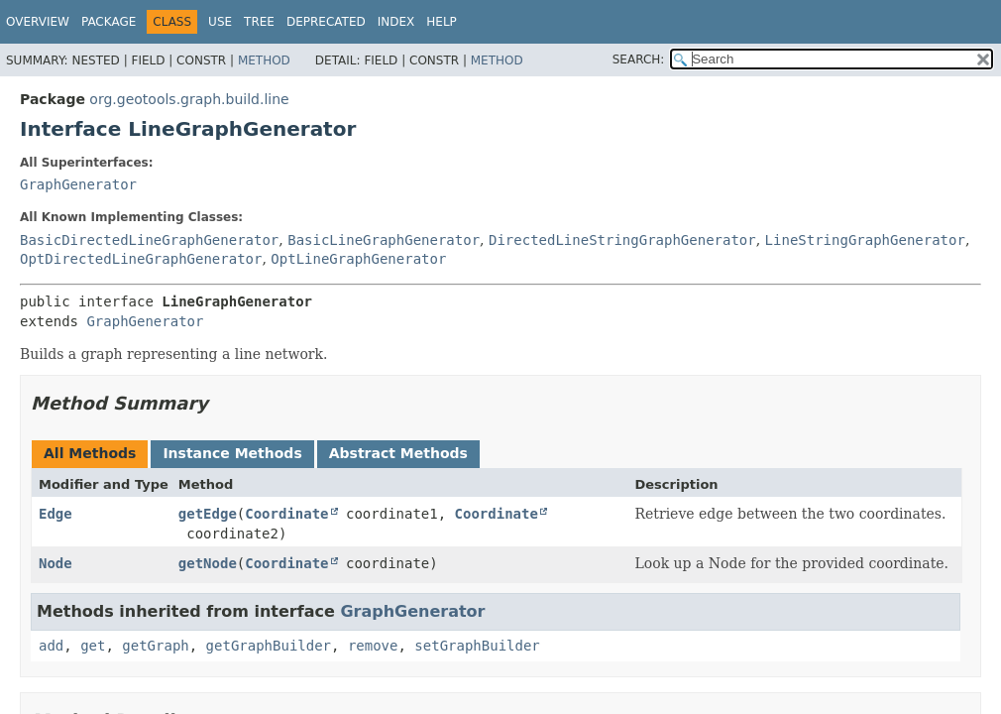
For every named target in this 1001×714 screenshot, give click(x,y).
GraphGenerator (78, 184)
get (92, 646)
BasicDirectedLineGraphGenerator (149, 240)
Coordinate (286, 514)
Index (396, 22)
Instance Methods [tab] (232, 453)
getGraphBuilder (268, 646)
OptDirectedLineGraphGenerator (141, 259)
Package (108, 22)
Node (55, 563)
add (51, 646)
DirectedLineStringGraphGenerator (622, 240)
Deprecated (326, 22)
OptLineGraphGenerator (358, 259)
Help (441, 22)
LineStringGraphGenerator (865, 240)
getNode (207, 563)
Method (264, 60)
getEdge (207, 514)
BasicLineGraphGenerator (383, 240)
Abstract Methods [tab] (398, 453)
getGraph (155, 646)
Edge (55, 514)
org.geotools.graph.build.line (188, 99)
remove (373, 646)
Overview (37, 22)
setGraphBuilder (476, 646)
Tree (259, 22)
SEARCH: (638, 59)
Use (220, 22)
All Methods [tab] (90, 453)
